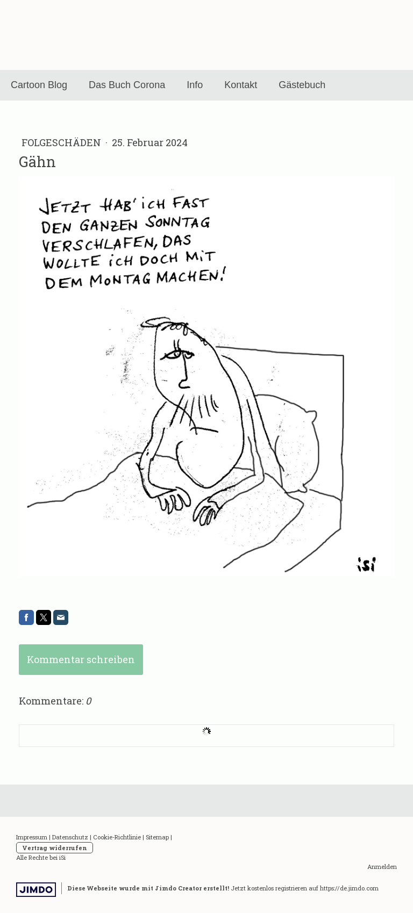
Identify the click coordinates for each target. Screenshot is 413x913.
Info (195, 85)
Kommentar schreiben (81, 659)
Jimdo (36, 889)
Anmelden (382, 866)
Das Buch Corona (127, 85)
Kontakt (240, 85)
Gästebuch (302, 85)
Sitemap (157, 837)
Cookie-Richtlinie (117, 837)
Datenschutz (70, 837)
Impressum (31, 837)
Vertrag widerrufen (54, 848)
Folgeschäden (62, 142)
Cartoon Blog (39, 85)
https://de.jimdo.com (349, 888)
